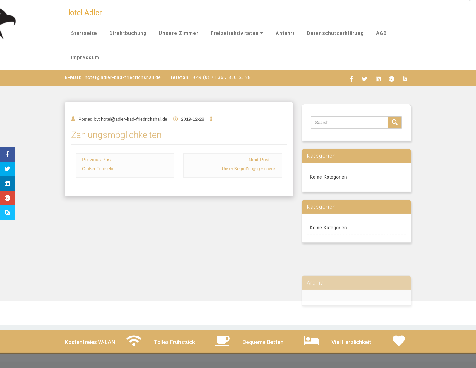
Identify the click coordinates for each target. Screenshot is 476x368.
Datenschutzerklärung (335, 33)
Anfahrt (285, 33)
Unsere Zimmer (179, 33)
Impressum (85, 57)
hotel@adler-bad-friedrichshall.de (134, 130)
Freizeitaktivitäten (237, 33)
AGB (381, 33)
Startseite (84, 33)
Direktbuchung (128, 33)
